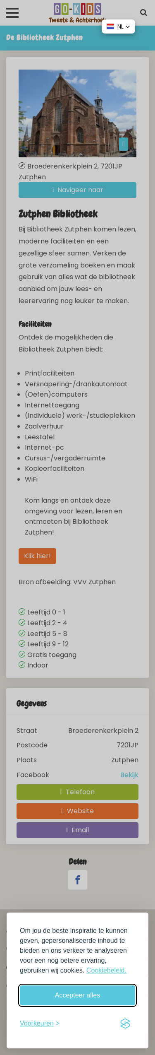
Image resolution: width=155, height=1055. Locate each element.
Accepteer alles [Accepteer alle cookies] (77, 995)
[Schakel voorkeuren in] (40, 1023)
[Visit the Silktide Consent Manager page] (125, 1023)
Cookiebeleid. (106, 970)
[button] (118, 26)
